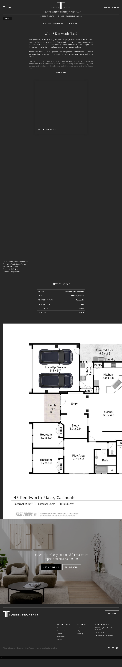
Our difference (61, 631)
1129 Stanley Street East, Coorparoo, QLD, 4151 (106, 629)
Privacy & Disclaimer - (10, 648)
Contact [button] (112, 613)
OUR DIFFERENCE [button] (111, 7)
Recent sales (61, 637)
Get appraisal (61, 628)
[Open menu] (8, 7)
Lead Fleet (54, 648)
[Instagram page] (113, 649)
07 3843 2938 (99, 633)
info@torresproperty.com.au (104, 636)
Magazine (80, 631)
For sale (59, 634)
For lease (59, 639)
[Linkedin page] (117, 649)
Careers (79, 628)
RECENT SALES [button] (72, 567)
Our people (80, 634)
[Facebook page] (109, 649)
